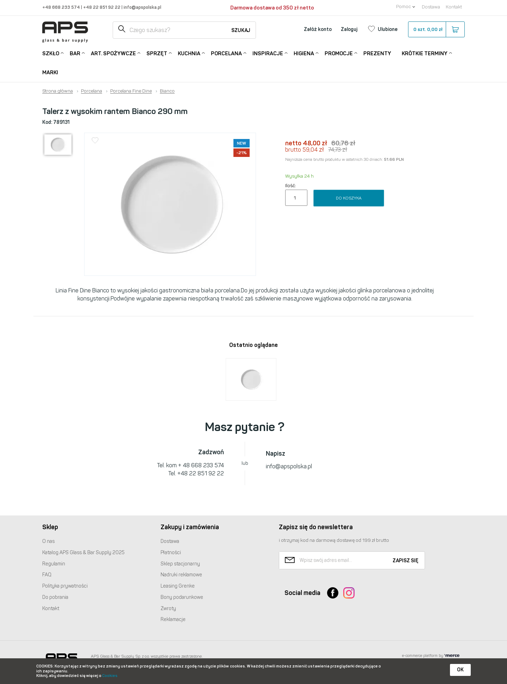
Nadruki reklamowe (181, 575)
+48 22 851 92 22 (102, 7)
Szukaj (240, 30)
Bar (75, 53)
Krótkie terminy (424, 53)
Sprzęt (156, 53)
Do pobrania (55, 597)
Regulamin (53, 564)
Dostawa (431, 7)
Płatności (171, 553)
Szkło (50, 53)
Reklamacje (173, 619)
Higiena (304, 53)
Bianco (167, 91)
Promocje (339, 53)
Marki (50, 72)
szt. (436, 29)
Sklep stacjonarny (180, 564)
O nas (48, 541)
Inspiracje (267, 53)
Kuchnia (189, 53)
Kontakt (454, 7)
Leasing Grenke (178, 586)
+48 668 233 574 (61, 7)
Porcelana (226, 53)
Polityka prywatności (65, 586)
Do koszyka (349, 198)
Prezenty (377, 53)
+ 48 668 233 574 (201, 465)
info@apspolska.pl (142, 7)
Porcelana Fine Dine (131, 91)
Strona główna (57, 91)
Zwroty (168, 609)
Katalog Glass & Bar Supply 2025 (83, 553)
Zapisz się (405, 561)
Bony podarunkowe (182, 597)
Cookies (110, 675)
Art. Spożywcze (113, 53)
